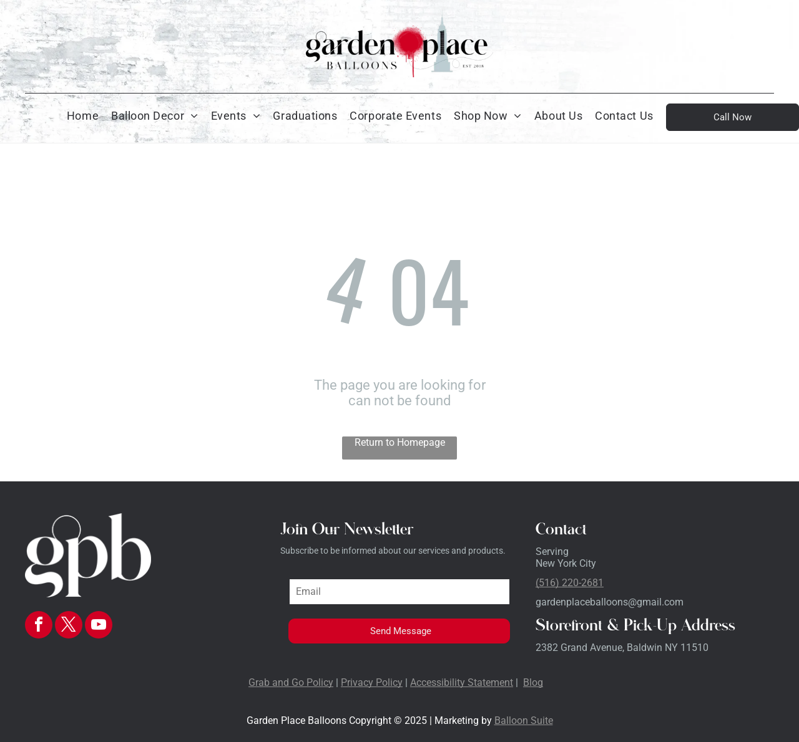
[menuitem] (83, 115)
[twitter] (68, 626)
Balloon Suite (523, 720)
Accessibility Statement (461, 682)
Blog (533, 682)
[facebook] (38, 626)
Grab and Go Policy (290, 682)
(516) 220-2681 (570, 583)
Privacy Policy (372, 682)
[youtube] (98, 626)
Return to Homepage (400, 442)
